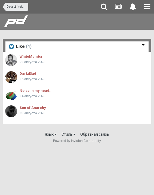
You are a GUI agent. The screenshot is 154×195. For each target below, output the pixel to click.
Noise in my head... (36, 91)
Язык (51, 134)
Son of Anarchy (33, 108)
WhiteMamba (31, 56)
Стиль (68, 134)
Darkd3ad (28, 74)
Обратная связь (94, 134)
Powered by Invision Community (77, 141)
